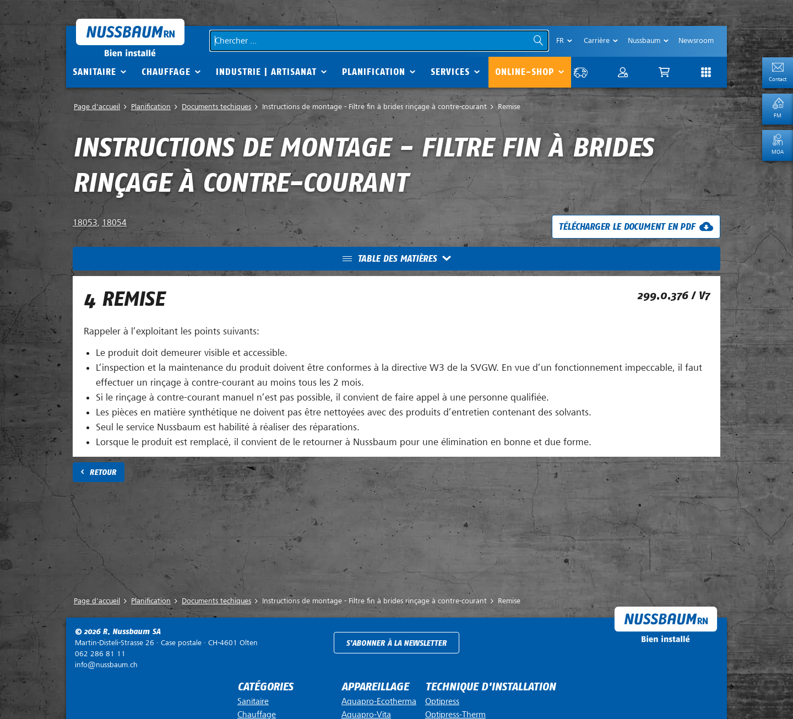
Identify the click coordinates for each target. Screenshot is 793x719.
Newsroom (696, 40)
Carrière (597, 40)
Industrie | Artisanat (266, 72)
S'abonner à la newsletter (396, 643)
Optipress (442, 701)
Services (450, 72)
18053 (85, 223)
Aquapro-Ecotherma (378, 701)
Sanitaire (94, 72)
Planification (373, 72)
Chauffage (166, 72)
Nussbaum (644, 40)
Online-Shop (524, 72)
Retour (102, 472)
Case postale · (166, 642)
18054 (114, 223)
